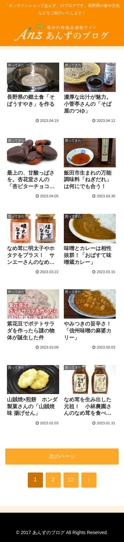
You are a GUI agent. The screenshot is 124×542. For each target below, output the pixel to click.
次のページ (62, 456)
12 (71, 479)
